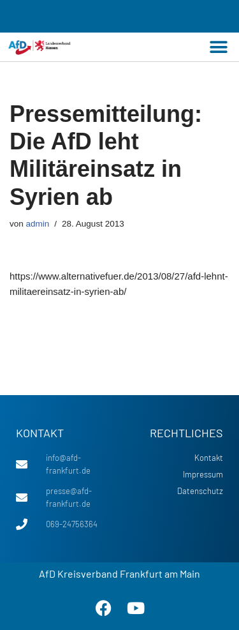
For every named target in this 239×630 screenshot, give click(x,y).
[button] (218, 47)
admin (38, 224)
